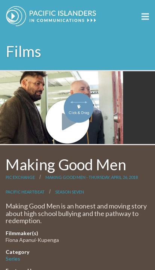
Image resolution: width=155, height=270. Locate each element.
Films (23, 51)
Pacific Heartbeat (25, 191)
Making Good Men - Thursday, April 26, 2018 (91, 177)
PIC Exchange (20, 177)
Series (13, 258)
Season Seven (69, 191)
